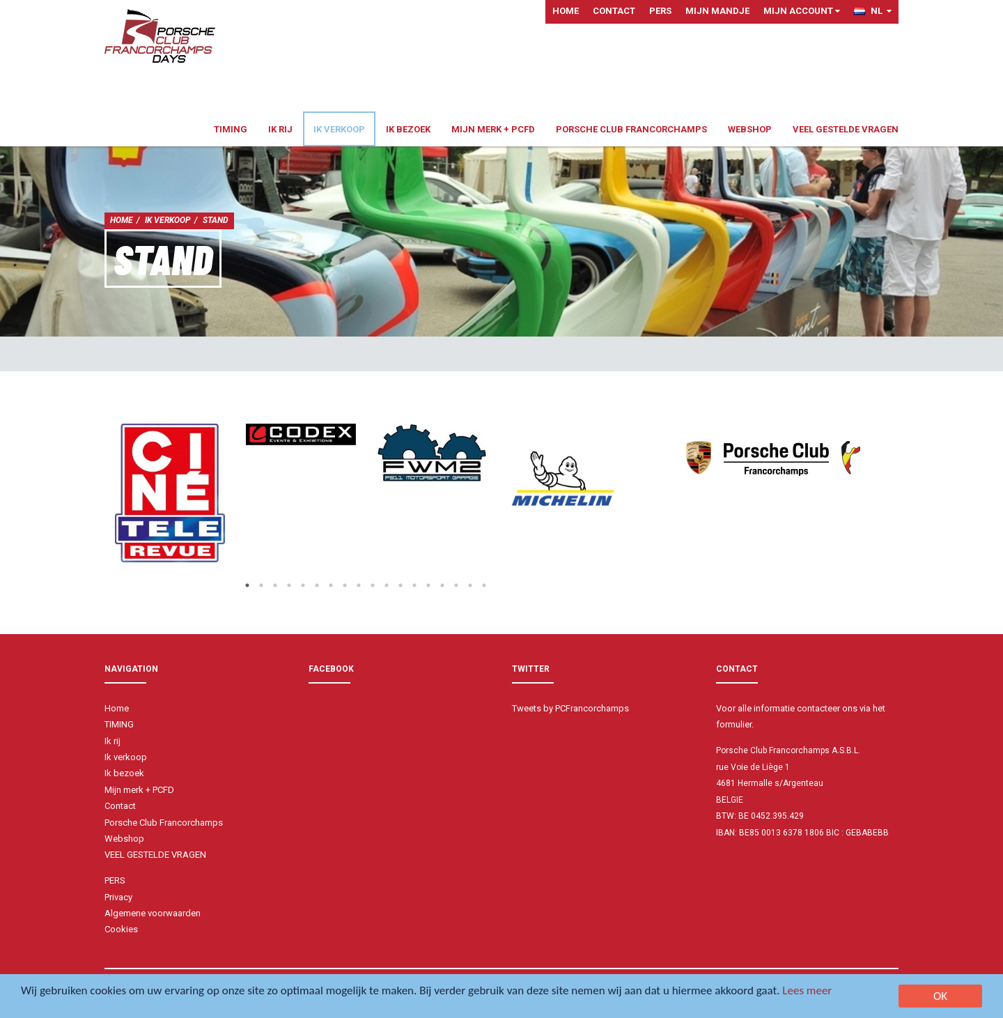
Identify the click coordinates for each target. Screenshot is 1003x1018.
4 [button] (289, 585)
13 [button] (414, 585)
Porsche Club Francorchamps (631, 129)
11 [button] (387, 585)
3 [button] (275, 585)
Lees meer (807, 991)
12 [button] (400, 585)
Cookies (121, 929)
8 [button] (345, 585)
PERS (660, 11)
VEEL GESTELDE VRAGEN (846, 129)
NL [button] (873, 11)
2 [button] (261, 585)
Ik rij (280, 129)
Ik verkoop (339, 129)
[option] (169, 493)
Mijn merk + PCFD (493, 129)
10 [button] (373, 585)
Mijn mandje (717, 11)
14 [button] (428, 585)
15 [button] (442, 585)
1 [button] (247, 585)
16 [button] (456, 585)
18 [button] (484, 585)
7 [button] (331, 585)
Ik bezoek (408, 129)
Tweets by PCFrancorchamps (570, 708)
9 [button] (359, 585)
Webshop (750, 129)
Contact (614, 11)
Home (565, 11)
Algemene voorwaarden (152, 913)
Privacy (118, 897)
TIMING (230, 129)
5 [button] (303, 585)
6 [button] (317, 585)
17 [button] (470, 585)
